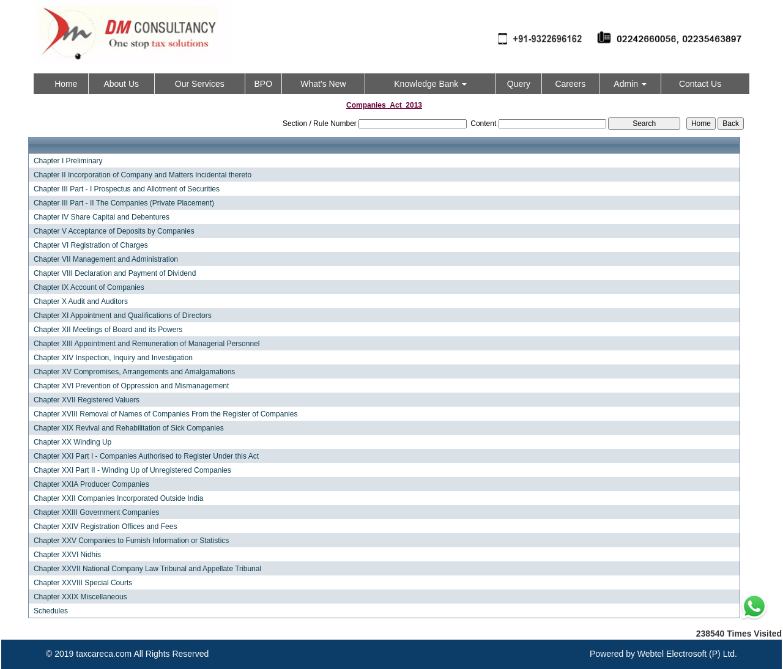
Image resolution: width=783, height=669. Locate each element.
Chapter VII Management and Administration (106, 259)
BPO (263, 84)
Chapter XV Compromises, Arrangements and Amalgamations (135, 372)
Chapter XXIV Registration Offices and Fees (105, 526)
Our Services (200, 84)
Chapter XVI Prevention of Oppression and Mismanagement (131, 386)
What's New (323, 84)
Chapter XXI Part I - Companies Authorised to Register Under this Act (146, 456)
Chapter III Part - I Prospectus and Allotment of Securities (127, 189)
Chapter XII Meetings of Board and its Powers (108, 329)
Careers (570, 84)
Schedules (51, 611)
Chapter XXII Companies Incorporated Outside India (119, 498)
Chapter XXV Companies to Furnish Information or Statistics (131, 540)
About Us (121, 84)
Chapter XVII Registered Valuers (86, 400)
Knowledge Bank (430, 84)
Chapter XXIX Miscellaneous (80, 597)
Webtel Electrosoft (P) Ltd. (687, 654)
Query (518, 84)
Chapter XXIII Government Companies (96, 512)
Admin (630, 84)
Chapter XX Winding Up (72, 442)
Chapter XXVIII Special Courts (83, 582)
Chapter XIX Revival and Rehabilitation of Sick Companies (129, 428)
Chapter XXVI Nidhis (67, 554)
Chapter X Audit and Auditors (81, 301)
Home (65, 84)
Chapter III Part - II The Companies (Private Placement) (124, 203)
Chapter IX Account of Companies (89, 287)
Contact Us (700, 84)
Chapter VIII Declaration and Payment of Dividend (115, 273)
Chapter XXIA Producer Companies (91, 484)
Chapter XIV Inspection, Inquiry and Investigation (113, 357)
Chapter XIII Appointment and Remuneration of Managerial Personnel (147, 343)
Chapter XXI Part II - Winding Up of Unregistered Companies (132, 470)
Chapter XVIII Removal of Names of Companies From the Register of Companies (166, 414)
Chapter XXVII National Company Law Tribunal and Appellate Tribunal (147, 568)
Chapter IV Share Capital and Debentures (101, 217)
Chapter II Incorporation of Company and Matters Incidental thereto (142, 175)
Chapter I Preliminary (68, 161)
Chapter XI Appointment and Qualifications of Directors (123, 315)
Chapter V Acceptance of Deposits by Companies (114, 231)
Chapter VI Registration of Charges (91, 245)
